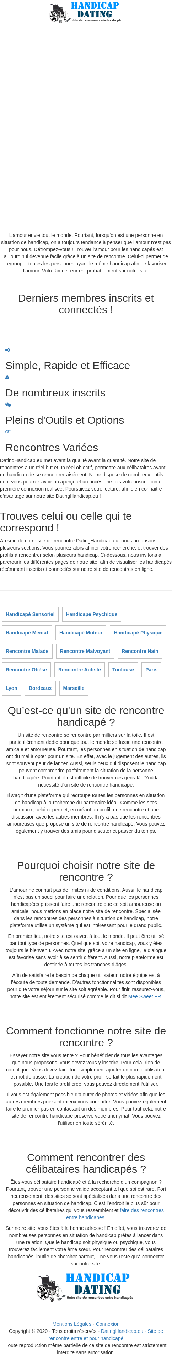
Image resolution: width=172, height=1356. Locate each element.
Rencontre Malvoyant (85, 651)
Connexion (108, 1324)
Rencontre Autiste (79, 669)
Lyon (11, 688)
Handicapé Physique (138, 633)
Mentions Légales (71, 1324)
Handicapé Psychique (92, 614)
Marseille (74, 688)
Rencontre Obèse (26, 669)
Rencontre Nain (140, 651)
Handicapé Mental (27, 633)
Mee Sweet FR (144, 996)
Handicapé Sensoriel (30, 614)
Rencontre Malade (27, 651)
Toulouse (123, 669)
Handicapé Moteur (80, 633)
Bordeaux (40, 688)
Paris (151, 669)
